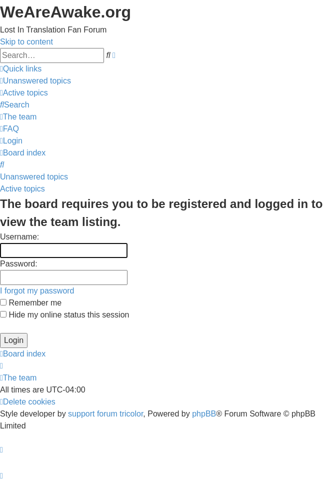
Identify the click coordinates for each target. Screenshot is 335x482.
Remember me (31, 302)
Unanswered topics (34, 176)
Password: (19, 264)
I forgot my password (37, 290)
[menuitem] (35, 80)
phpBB (204, 414)
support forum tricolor (105, 414)
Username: (19, 236)
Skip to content (26, 42)
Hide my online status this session (64, 314)
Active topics (22, 188)
